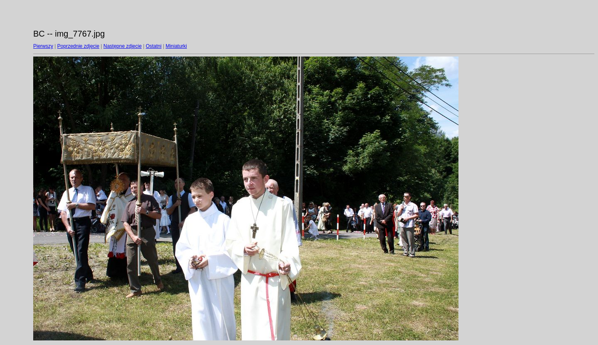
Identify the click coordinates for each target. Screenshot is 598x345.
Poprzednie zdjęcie (78, 46)
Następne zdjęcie (122, 46)
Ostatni (154, 46)
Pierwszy (43, 46)
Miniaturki (176, 46)
